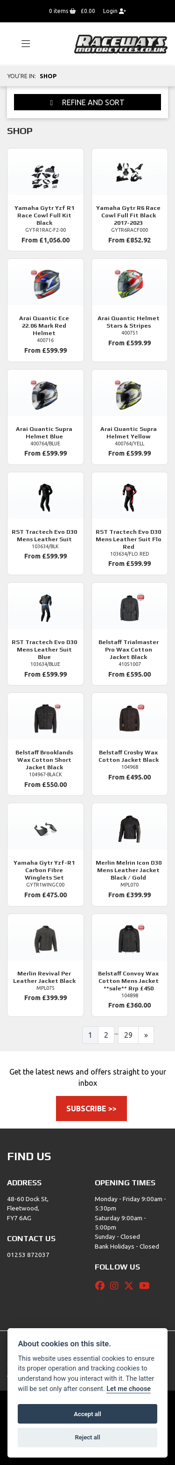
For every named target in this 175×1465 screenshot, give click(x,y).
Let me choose (128, 1389)
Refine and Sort (87, 102)
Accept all (87, 1414)
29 (128, 1035)
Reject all (87, 1437)
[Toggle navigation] (21, 44)
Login (114, 11)
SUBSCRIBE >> (91, 1108)
